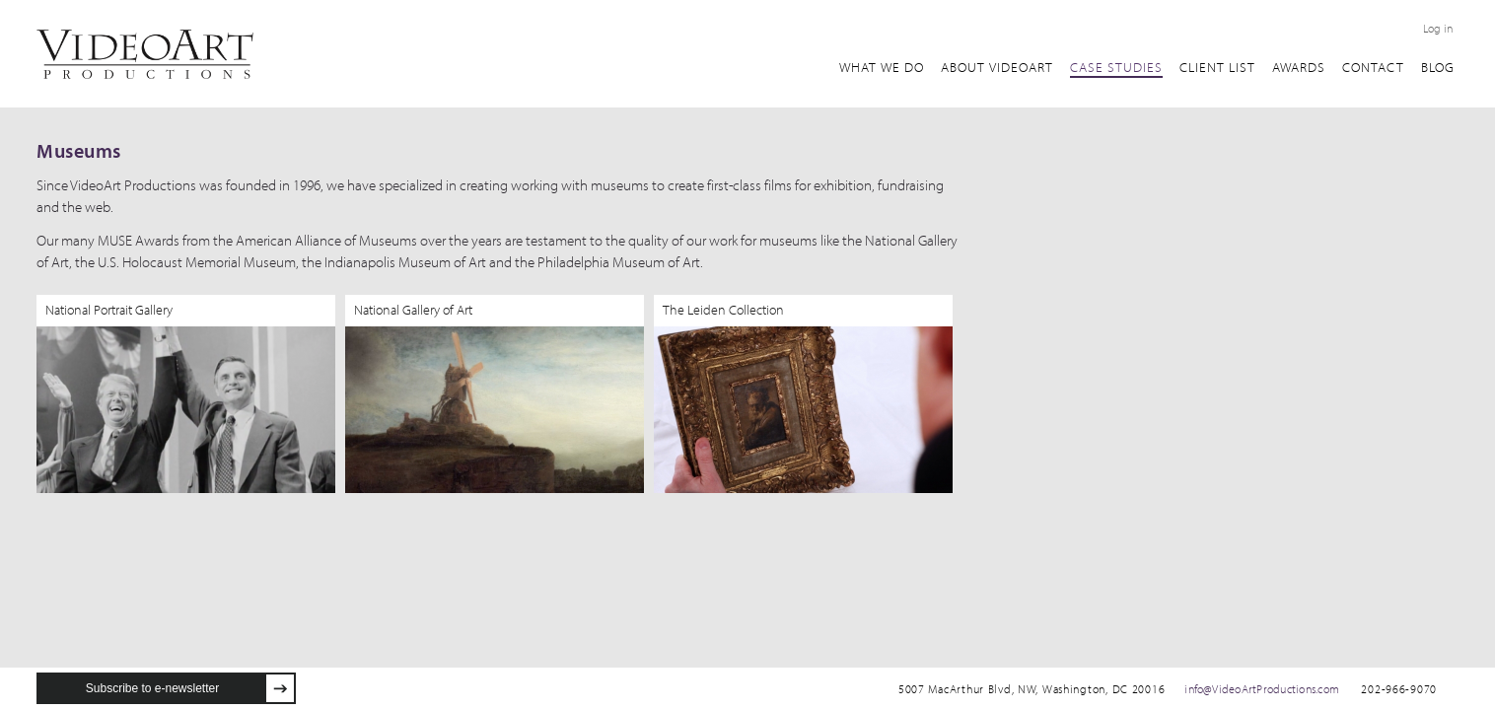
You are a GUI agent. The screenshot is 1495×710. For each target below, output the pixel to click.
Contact (1373, 67)
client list (1217, 67)
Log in (1438, 28)
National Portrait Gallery (109, 310)
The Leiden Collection (723, 310)
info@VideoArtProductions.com (1261, 688)
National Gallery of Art (413, 310)
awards (1298, 67)
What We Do (881, 67)
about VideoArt (997, 67)
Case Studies (1116, 67)
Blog (1438, 67)
